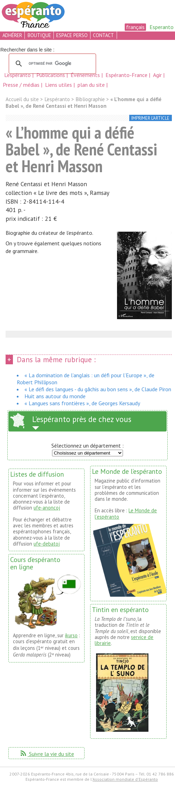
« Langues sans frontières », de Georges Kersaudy (82, 403)
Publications (51, 74)
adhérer (12, 35)
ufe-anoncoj (47, 507)
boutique (39, 35)
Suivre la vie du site (46, 753)
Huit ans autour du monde (55, 396)
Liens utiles (59, 84)
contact (103, 35)
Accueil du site (22, 99)
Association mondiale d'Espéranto (125, 779)
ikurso (71, 635)
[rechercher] (51, 63)
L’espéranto (18, 74)
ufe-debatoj (47, 543)
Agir (158, 74)
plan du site (91, 84)
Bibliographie (90, 99)
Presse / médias (22, 84)
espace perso (72, 35)
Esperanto (162, 26)
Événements (86, 74)
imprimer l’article (150, 118)
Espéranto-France (127, 74)
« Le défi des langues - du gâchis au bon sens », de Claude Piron (97, 389)
